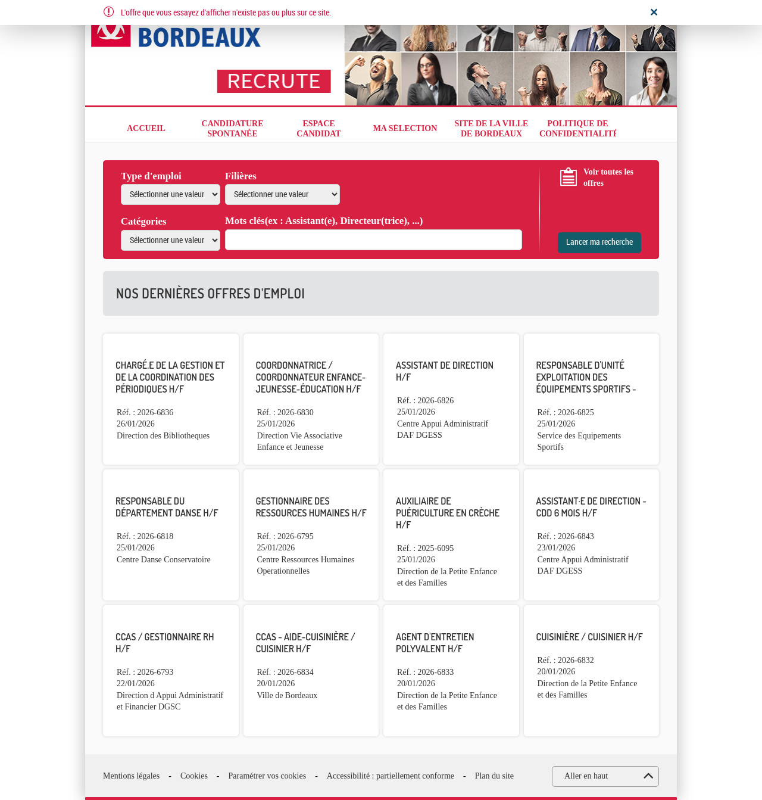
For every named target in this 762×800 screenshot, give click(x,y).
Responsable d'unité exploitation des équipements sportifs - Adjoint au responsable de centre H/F (588, 389)
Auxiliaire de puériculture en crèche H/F (447, 513)
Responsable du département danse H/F (166, 507)
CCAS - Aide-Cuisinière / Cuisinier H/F (305, 643)
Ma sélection (405, 128)
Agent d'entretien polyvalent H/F (435, 643)
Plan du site (494, 775)
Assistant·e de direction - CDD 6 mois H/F (591, 507)
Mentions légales (131, 775)
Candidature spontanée (233, 128)
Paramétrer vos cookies (268, 775)
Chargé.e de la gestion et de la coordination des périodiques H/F (170, 377)
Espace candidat (318, 128)
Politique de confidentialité (577, 128)
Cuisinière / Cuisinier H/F (589, 637)
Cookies (194, 775)
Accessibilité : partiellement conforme (390, 775)
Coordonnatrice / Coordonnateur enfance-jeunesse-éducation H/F (311, 377)
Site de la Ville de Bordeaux (492, 128)
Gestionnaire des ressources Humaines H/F (311, 507)
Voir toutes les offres (608, 177)
